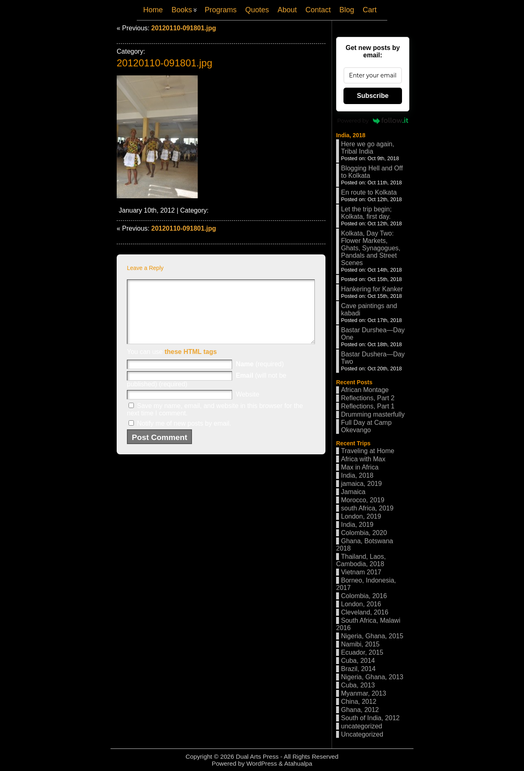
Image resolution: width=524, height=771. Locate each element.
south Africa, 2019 (367, 508)
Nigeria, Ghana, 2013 (372, 676)
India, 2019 (357, 524)
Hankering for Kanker (372, 289)
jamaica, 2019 (361, 483)
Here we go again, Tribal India (367, 148)
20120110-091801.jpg (183, 28)
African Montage (365, 389)
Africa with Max (363, 459)
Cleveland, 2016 (364, 612)
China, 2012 (358, 701)
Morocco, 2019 (362, 500)
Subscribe (372, 95)
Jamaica (353, 491)
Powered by (373, 120)
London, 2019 (361, 516)
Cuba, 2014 (358, 660)
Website (248, 406)
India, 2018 (351, 135)
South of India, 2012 (370, 717)
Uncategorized (362, 734)
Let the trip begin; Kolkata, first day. (366, 213)
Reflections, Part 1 (368, 406)
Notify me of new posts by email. (184, 435)
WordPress (261, 763)
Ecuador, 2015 (362, 652)
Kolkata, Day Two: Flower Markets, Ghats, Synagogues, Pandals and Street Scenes (370, 248)
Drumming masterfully (373, 414)
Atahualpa (298, 763)
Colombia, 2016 (364, 595)
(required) (260, 376)
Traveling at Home (367, 450)
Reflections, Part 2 (368, 398)
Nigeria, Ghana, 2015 (372, 636)
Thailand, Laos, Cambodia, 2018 (361, 560)
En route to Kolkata (369, 192)
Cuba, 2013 (358, 685)
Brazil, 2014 (358, 668)
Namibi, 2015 (360, 644)
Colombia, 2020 (364, 532)
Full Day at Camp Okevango (366, 426)
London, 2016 (361, 604)
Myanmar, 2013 (363, 693)
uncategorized (361, 726)
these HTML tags (191, 364)
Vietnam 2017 (361, 572)
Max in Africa (360, 467)
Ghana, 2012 (360, 709)
